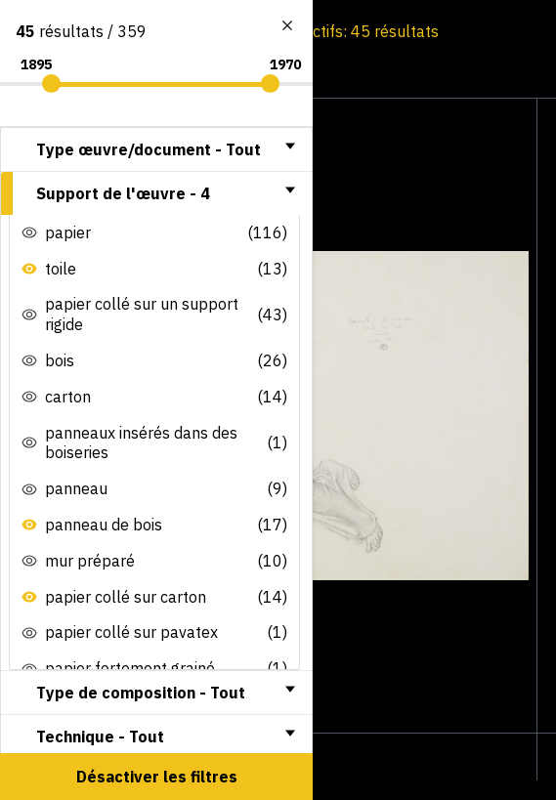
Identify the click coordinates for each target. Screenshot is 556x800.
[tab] (156, 149)
